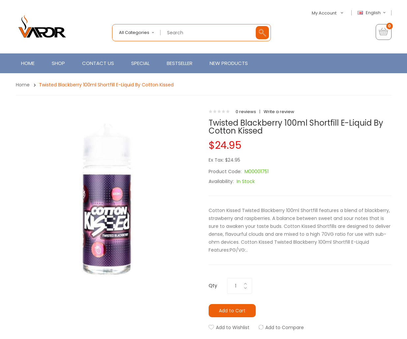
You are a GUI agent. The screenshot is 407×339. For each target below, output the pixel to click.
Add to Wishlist (232, 327)
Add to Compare (284, 327)
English (372, 13)
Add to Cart (232, 310)
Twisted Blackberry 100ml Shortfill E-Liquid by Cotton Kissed (106, 84)
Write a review (279, 111)
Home (23, 84)
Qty (213, 285)
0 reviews (246, 111)
